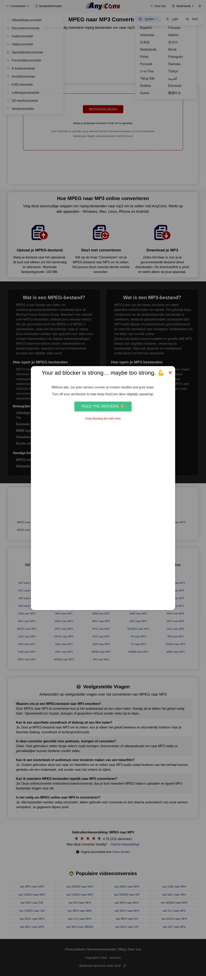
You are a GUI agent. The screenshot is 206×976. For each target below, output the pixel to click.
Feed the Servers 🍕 (103, 406)
